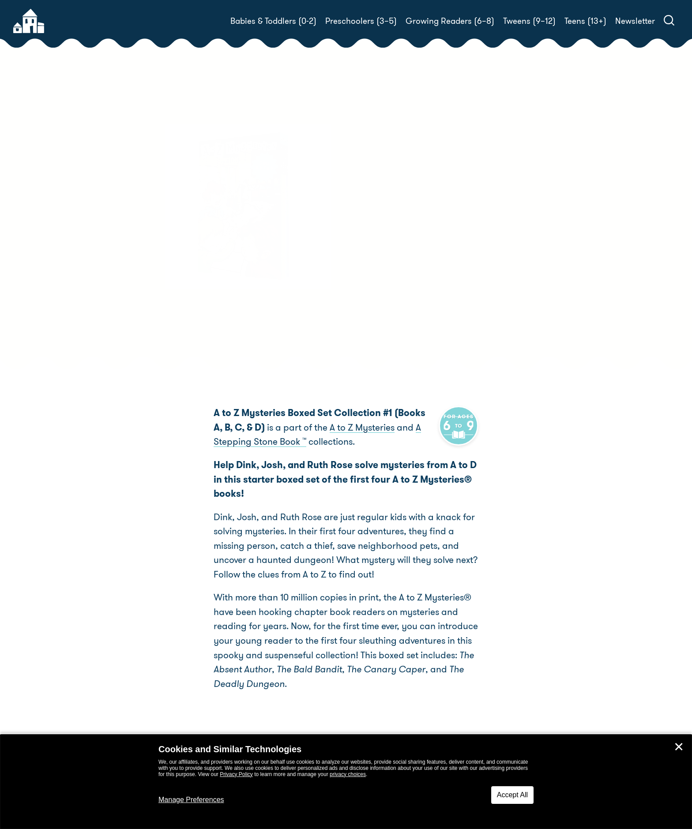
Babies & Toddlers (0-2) (273, 21)
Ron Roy (399, 266)
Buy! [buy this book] (374, 307)
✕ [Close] (678, 747)
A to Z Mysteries (340, 427)
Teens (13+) (585, 21)
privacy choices (348, 774)
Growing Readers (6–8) (450, 21)
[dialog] (346, 782)
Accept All (512, 795)
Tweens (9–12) (529, 21)
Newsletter (635, 21)
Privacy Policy (236, 774)
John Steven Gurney (394, 277)
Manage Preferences (191, 799)
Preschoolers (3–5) (361, 21)
